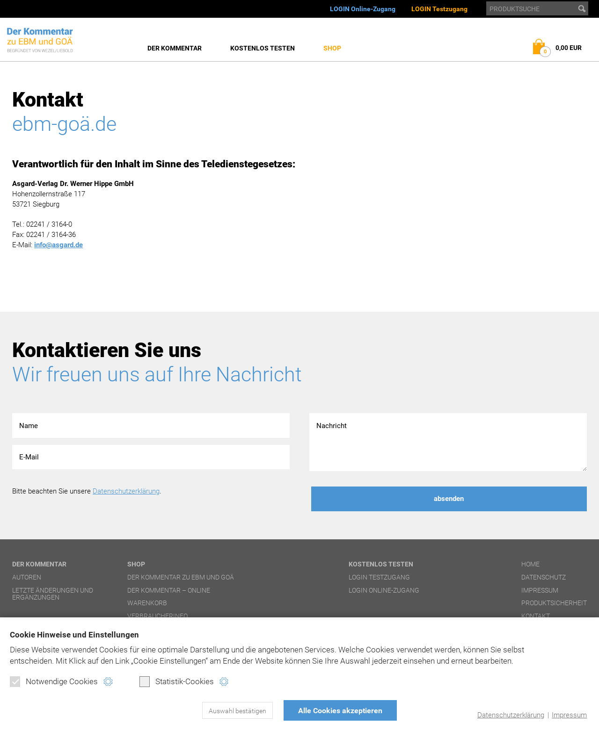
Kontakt (535, 616)
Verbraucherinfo (157, 616)
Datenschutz (543, 577)
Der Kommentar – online (168, 590)
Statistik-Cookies (176, 681)
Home (530, 564)
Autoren (26, 577)
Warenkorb (147, 603)
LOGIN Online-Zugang (362, 9)
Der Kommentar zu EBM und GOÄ (180, 577)
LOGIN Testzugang (439, 9)
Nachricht (447, 442)
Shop (332, 48)
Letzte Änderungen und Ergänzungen (52, 594)
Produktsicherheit (554, 603)
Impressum (569, 715)
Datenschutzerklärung (510, 715)
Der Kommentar (174, 48)
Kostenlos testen (262, 48)
